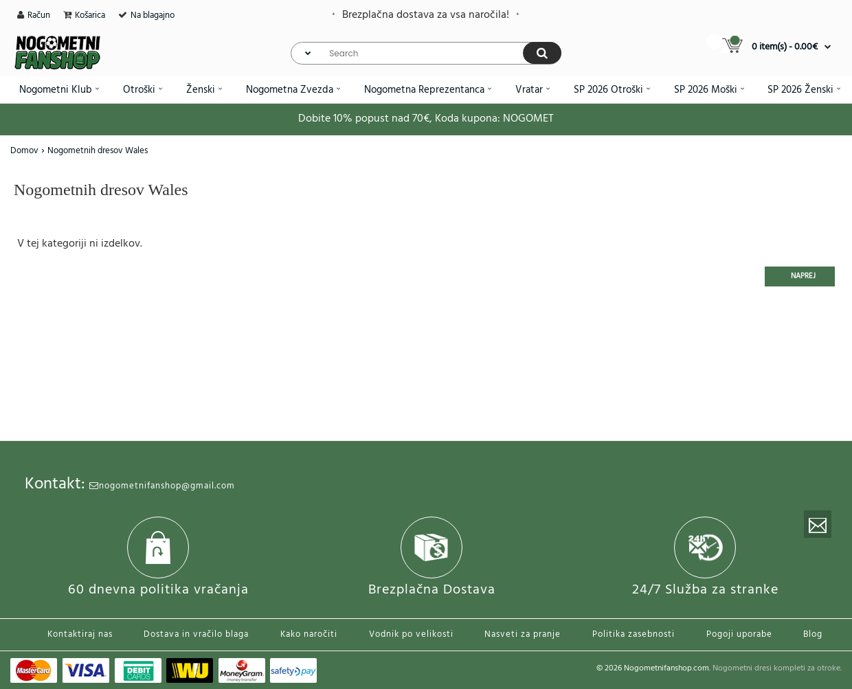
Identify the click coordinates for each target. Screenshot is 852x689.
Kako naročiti (308, 634)
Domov (24, 150)
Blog (812, 634)
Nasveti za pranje (522, 634)
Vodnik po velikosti (411, 634)
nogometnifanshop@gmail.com (162, 486)
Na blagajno (153, 15)
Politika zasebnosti (633, 634)
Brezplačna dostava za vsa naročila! (425, 15)
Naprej (803, 276)
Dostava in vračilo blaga (196, 634)
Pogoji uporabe (739, 634)
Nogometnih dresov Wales (97, 150)
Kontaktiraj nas (80, 634)
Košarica (90, 15)
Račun (38, 15)
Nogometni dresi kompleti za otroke (776, 668)
